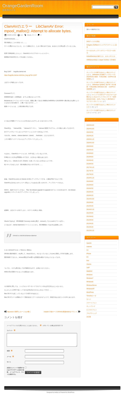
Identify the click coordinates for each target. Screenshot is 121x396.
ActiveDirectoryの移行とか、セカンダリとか (101, 56)
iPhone (89, 253)
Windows (89, 275)
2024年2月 (90, 136)
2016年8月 (90, 181)
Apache (89, 243)
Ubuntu (29, 35)
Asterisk (89, 246)
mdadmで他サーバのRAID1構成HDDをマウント (60, 312)
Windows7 (90, 278)
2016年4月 (90, 192)
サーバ (34, 35)
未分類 (89, 317)
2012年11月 (90, 230)
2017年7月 (90, 171)
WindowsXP (90, 289)
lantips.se (57, 392)
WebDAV (89, 271)
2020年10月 (90, 143)
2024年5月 (90, 132)
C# (87, 250)
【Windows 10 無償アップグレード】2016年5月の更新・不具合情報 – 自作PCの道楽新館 (101, 77)
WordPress (90, 292)
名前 (10, 351)
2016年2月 (90, 195)
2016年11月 (90, 178)
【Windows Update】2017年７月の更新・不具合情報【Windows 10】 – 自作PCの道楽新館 (101, 87)
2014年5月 (90, 213)
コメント (11, 330)
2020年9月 (90, 146)
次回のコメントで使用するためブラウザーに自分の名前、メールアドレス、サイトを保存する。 (15, 371)
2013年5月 (90, 220)
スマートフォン (92, 303)
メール (11, 356)
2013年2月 (90, 227)
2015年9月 (90, 202)
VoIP (88, 268)
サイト (9, 362)
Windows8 (90, 282)
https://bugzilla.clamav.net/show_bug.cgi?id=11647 (20, 75)
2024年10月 (90, 129)
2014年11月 (90, 209)
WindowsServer (92, 285)
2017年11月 (90, 167)
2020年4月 (90, 150)
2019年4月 (90, 160)
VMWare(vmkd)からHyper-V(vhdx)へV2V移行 (101, 60)
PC (88, 257)
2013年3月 (90, 223)
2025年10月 (90, 125)
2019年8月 (90, 153)
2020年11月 (90, 139)
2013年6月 (90, 216)
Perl (88, 260)
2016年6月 (90, 185)
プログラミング (92, 313)
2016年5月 (90, 188)
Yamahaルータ (91, 296)
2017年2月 (90, 174)
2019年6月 (90, 157)
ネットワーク (91, 306)
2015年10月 (90, 199)
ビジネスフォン (92, 310)
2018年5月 (90, 164)
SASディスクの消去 (93, 41)
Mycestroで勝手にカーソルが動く (19, 312)
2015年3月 (90, 206)
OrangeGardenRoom (22, 5)
